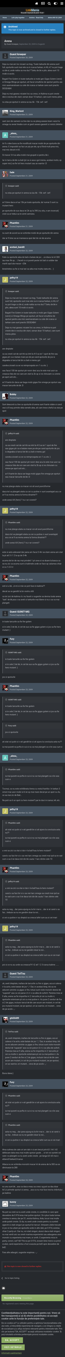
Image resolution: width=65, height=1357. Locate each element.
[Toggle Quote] (6, 186)
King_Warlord (17, 111)
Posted (21, 57)
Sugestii (41, 44)
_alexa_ (13, 133)
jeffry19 (14, 277)
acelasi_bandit (17, 247)
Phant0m (14, 223)
